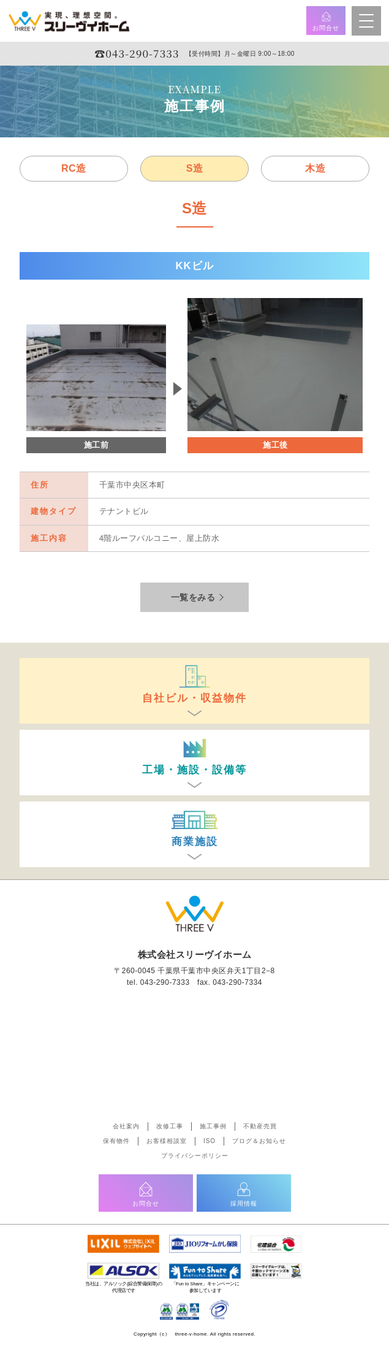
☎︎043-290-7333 (136, 53)
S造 (194, 168)
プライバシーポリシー (194, 1155)
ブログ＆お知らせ (259, 1141)
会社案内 (126, 1126)
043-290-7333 (165, 982)
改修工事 (169, 1126)
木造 (315, 168)
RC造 (73, 168)
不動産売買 (260, 1126)
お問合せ (325, 20)
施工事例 (213, 1126)
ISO (209, 1141)
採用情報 (243, 1193)
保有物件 (116, 1141)
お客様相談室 (166, 1141)
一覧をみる (193, 597)
